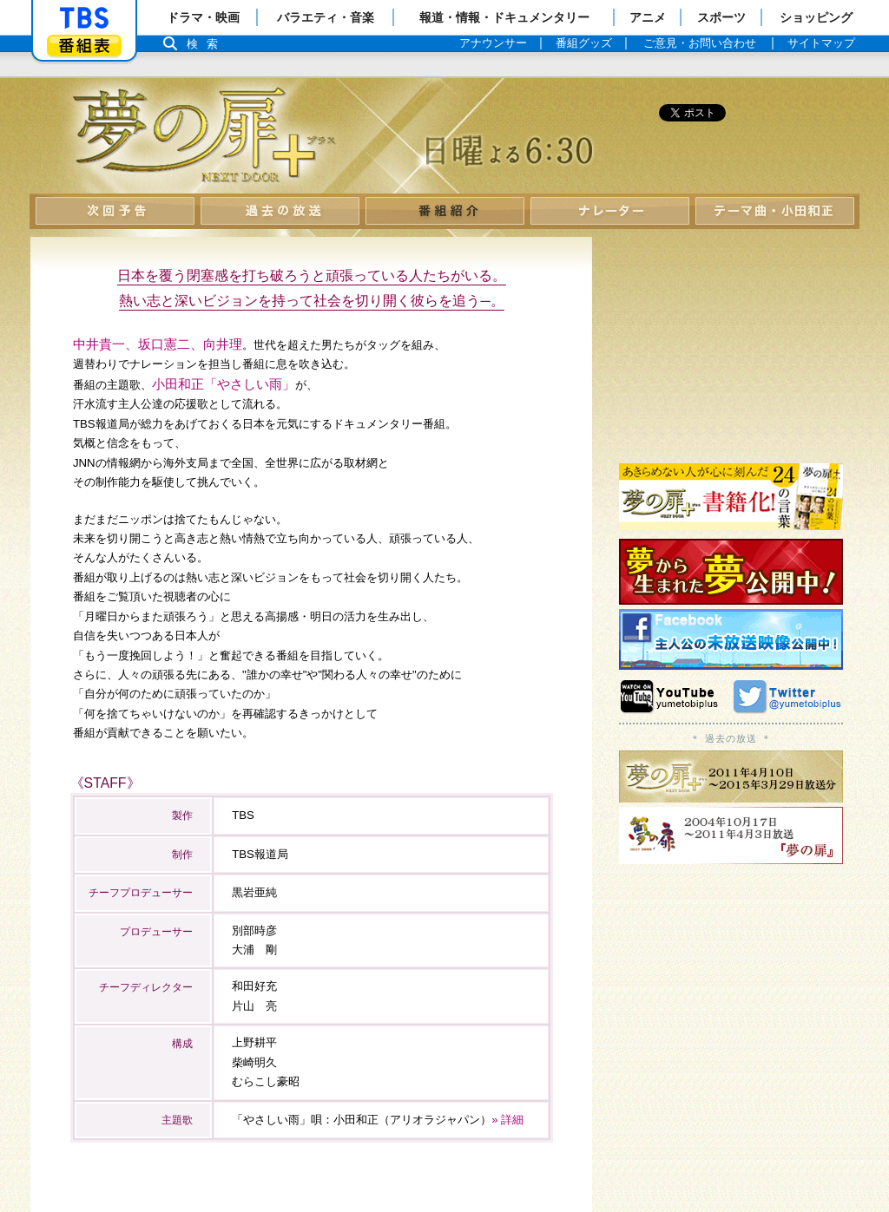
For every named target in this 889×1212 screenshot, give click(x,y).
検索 (207, 43)
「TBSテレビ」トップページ (84, 18)
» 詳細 (507, 1119)
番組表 (84, 45)
